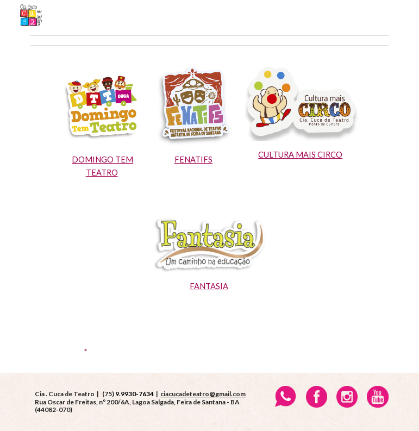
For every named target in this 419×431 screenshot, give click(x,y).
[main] (102, 167)
